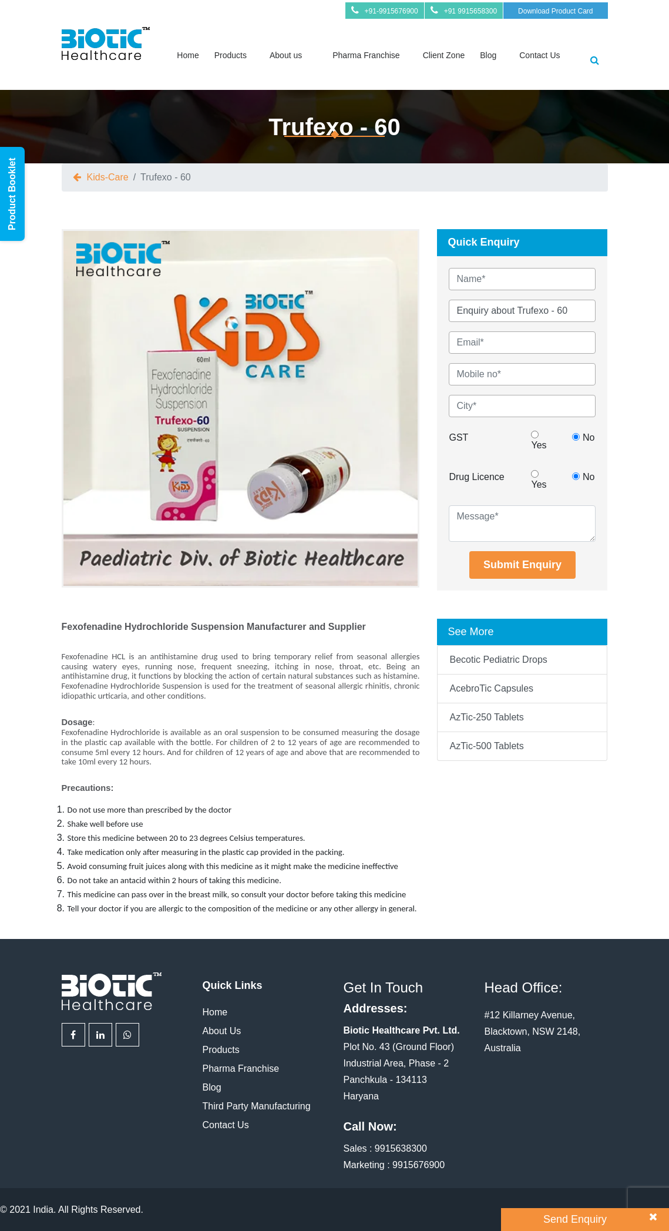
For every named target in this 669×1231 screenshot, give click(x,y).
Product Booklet (12, 193)
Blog (488, 55)
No (583, 437)
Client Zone (444, 55)
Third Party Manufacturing (257, 1106)
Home (188, 55)
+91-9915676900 (391, 11)
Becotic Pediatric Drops (498, 660)
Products (230, 55)
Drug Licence (476, 477)
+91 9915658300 (470, 11)
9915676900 (418, 1165)
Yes (538, 440)
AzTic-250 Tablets (486, 717)
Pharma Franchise (365, 55)
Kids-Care (108, 177)
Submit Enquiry (522, 565)
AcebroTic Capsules (491, 688)
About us (286, 55)
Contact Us (539, 55)
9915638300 (401, 1148)
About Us (222, 1031)
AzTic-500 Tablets (486, 746)
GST (458, 437)
